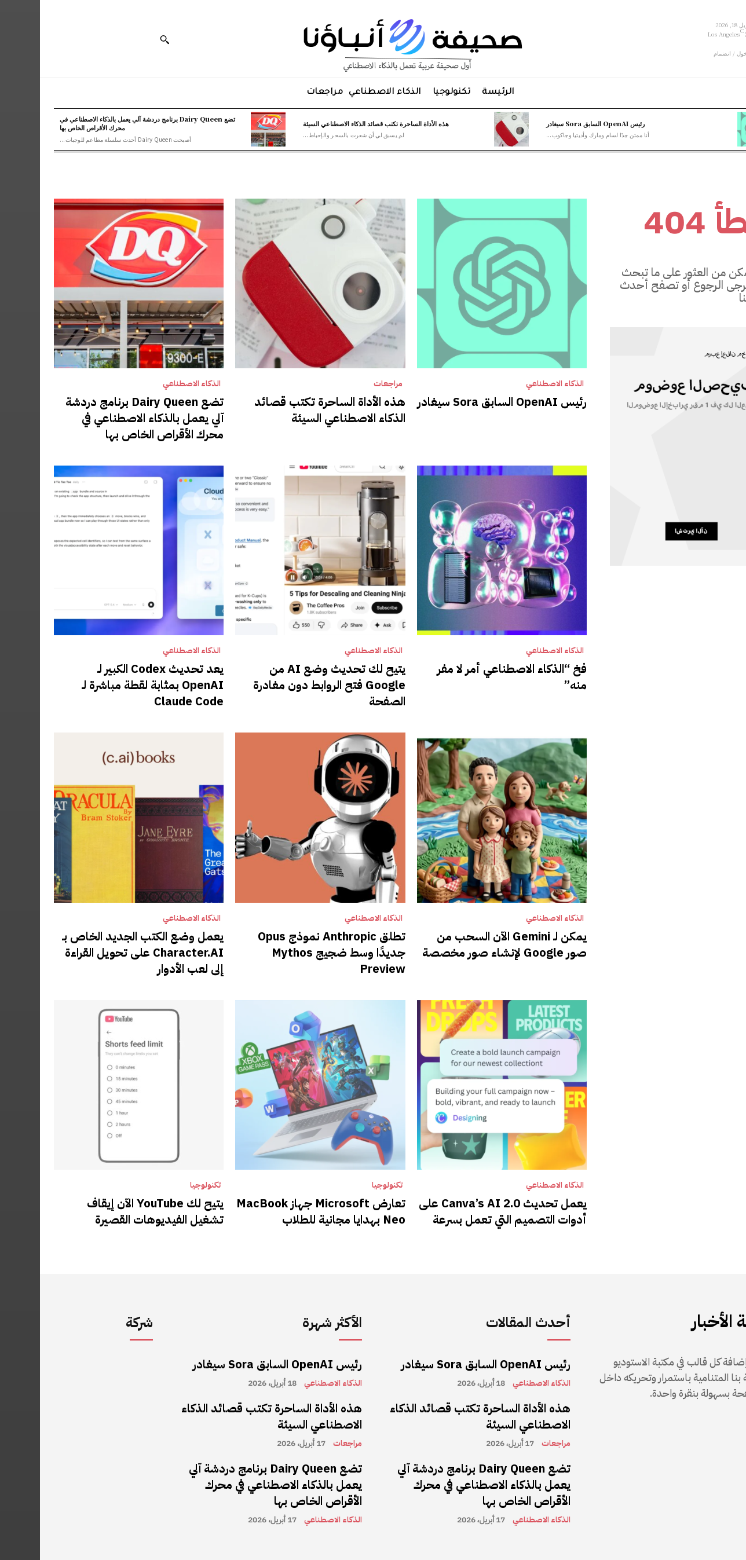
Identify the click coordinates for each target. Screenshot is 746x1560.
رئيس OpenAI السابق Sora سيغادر (555, 123)
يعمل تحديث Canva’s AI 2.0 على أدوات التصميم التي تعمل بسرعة (463, 1211)
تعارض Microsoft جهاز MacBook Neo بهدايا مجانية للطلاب (280, 1211)
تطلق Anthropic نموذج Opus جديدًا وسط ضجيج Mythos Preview (291, 952)
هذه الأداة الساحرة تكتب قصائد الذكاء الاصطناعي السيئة (336, 123)
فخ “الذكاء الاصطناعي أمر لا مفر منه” (472, 677)
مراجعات (348, 384)
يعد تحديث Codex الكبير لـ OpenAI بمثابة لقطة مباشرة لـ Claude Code (113, 685)
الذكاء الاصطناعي (515, 384)
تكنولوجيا (347, 1185)
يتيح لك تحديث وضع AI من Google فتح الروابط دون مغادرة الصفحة (289, 685)
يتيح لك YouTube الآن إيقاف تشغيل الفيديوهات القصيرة (115, 1211)
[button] (124, 39)
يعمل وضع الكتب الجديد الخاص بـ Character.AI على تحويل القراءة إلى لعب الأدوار (103, 952)
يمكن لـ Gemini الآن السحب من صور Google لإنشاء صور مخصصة (464, 944)
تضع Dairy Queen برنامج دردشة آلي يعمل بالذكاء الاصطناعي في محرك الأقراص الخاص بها (107, 123)
